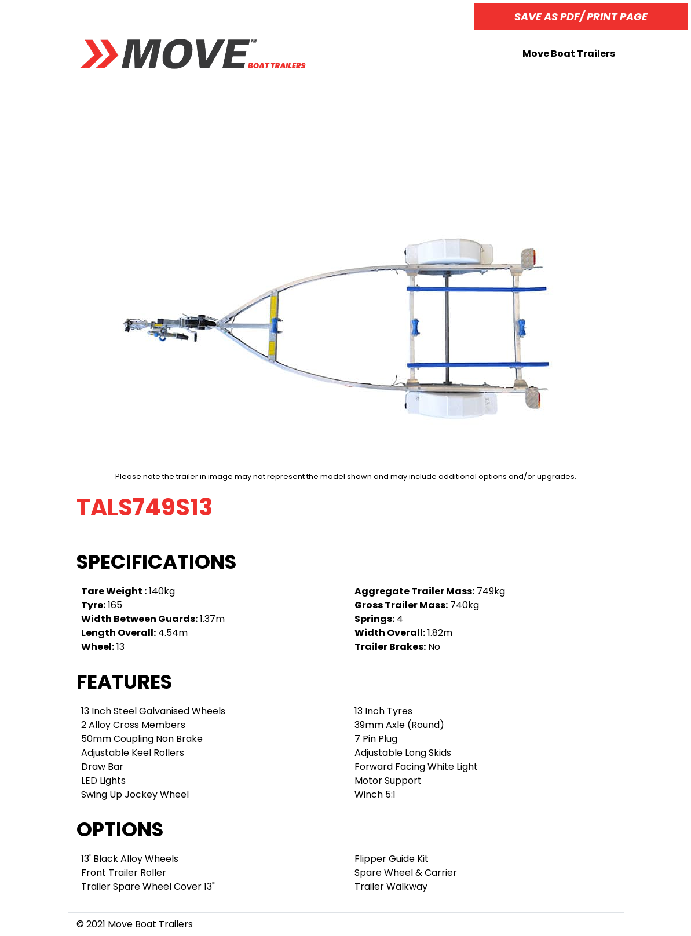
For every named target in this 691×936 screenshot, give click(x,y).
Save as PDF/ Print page (581, 16)
